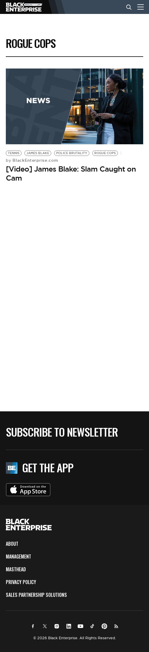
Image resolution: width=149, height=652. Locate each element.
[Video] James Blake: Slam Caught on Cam (71, 173)
